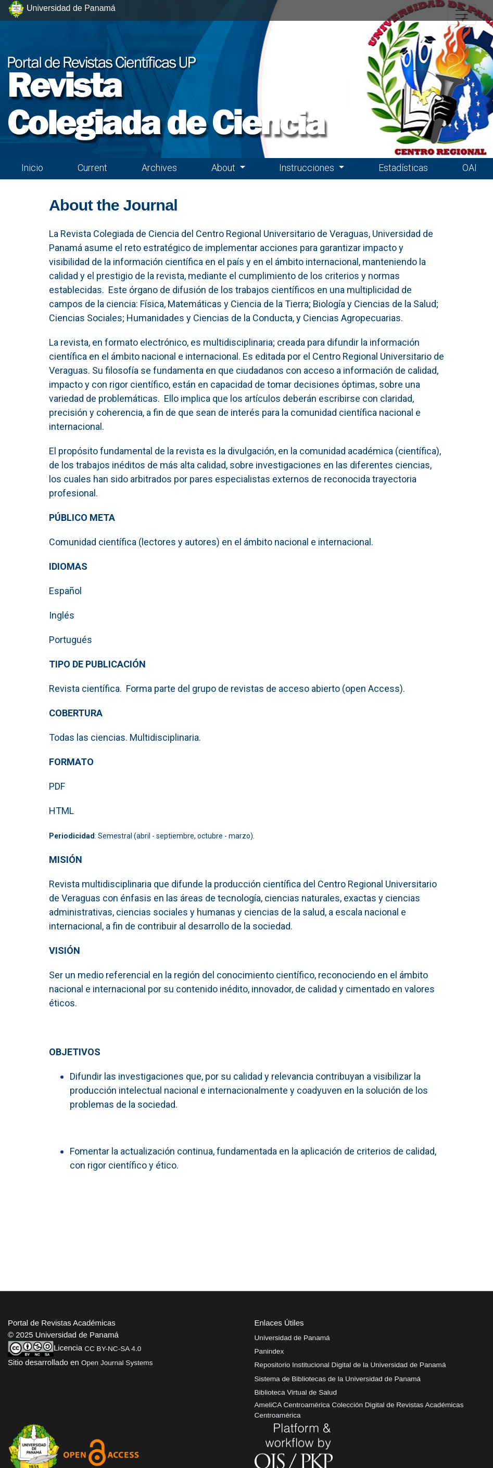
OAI (469, 167)
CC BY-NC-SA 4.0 (112, 1349)
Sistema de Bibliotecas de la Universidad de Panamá (338, 1379)
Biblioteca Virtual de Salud (296, 1392)
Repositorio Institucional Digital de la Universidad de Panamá (350, 1365)
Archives (159, 167)
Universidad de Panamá (292, 1338)
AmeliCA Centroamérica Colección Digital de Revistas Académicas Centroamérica (359, 1410)
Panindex (269, 1351)
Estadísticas (403, 167)
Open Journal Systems (117, 1363)
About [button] (224, 167)
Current (92, 167)
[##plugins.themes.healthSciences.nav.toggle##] (461, 14)
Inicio (32, 167)
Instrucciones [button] (307, 167)
